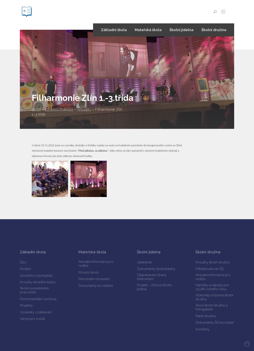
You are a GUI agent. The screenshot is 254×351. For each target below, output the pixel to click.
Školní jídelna (181, 30)
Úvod (36, 109)
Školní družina (213, 30)
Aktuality (84, 109)
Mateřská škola (148, 30)
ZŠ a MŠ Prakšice (59, 109)
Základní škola (114, 30)
